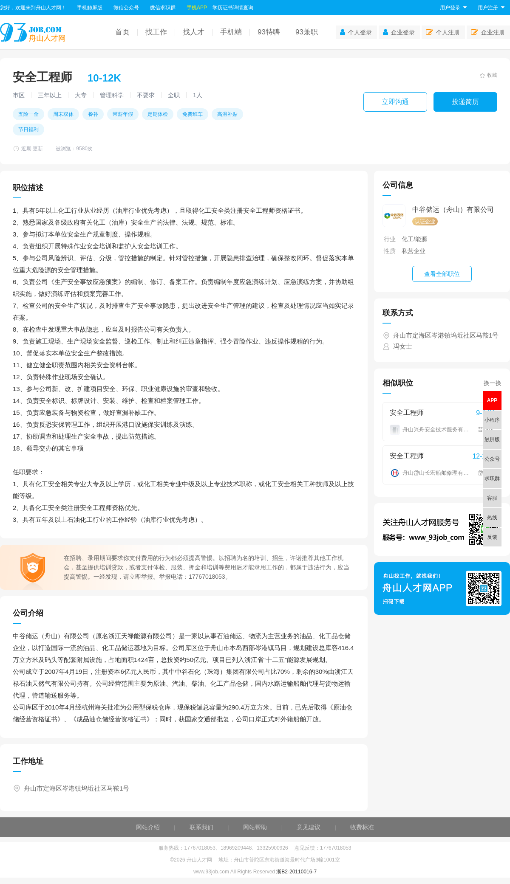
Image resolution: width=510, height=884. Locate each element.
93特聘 (269, 32)
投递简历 (465, 101)
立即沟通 (395, 101)
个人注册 (443, 32)
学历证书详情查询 (232, 8)
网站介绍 (148, 827)
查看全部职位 (442, 273)
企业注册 (488, 32)
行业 (390, 239)
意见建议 (308, 827)
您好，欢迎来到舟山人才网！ (33, 8)
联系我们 (201, 827)
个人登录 (356, 32)
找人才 (193, 32)
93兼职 (306, 32)
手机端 (231, 32)
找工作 (156, 32)
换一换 (493, 383)
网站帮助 (255, 827)
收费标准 (362, 827)
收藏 (488, 75)
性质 (390, 251)
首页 (122, 32)
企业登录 (399, 32)
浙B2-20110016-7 (296, 872)
